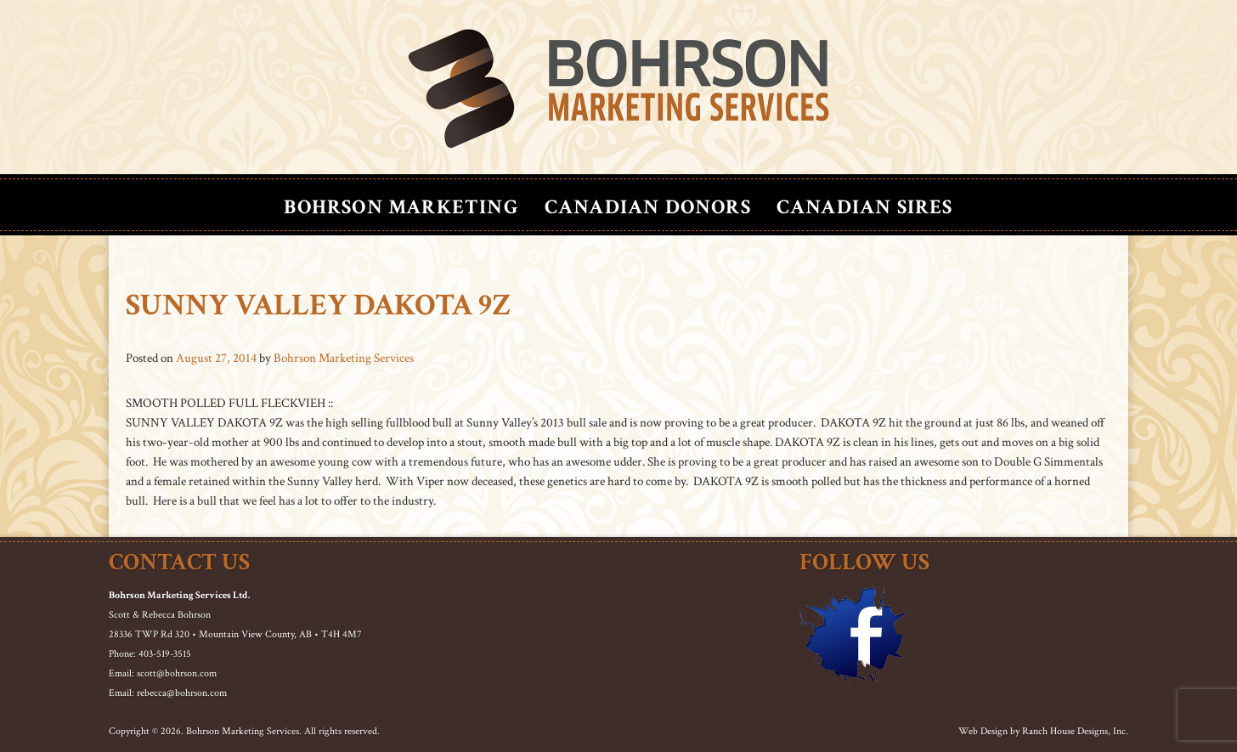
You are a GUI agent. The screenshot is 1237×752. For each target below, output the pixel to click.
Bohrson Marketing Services (344, 358)
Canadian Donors (648, 207)
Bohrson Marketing (401, 207)
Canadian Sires (865, 207)
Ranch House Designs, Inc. (1075, 731)
